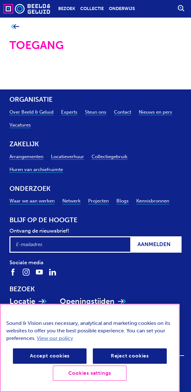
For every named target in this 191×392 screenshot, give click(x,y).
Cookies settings (89, 373)
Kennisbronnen (152, 201)
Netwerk (71, 201)
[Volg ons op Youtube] (39, 272)
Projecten (98, 201)
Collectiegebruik (109, 156)
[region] (90, 348)
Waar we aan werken (32, 201)
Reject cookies (130, 356)
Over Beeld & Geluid (31, 112)
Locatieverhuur (67, 156)
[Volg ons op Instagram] (26, 272)
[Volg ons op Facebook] (12, 272)
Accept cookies (50, 356)
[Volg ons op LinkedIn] (52, 272)
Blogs (122, 201)
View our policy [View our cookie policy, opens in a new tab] (55, 338)
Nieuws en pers (155, 112)
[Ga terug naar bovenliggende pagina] (14, 26)
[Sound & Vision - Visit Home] (14, 8)
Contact (122, 112)
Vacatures (20, 125)
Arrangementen (26, 156)
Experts (69, 112)
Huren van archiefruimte (36, 169)
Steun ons (95, 112)
